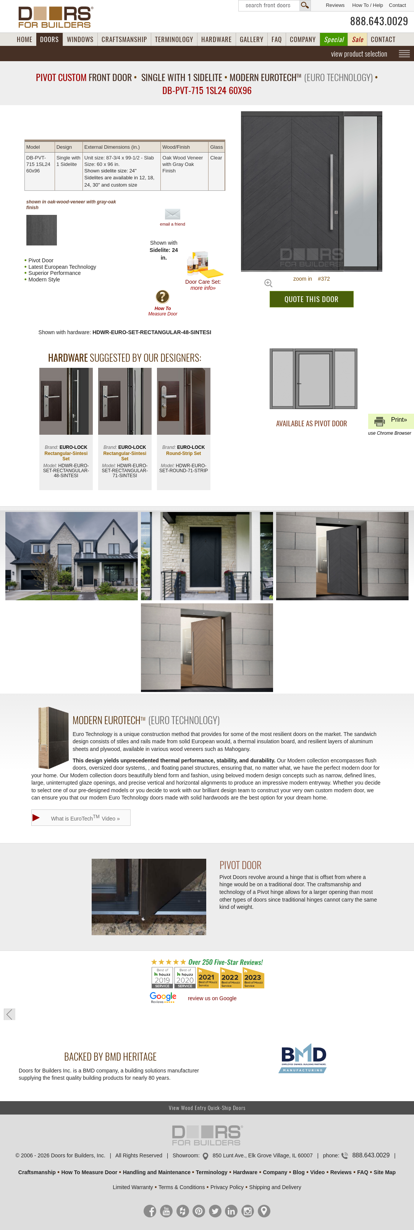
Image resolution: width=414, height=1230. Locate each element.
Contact (397, 5)
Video (317, 1172)
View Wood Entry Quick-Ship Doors (207, 1107)
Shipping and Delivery (275, 1187)
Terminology (212, 1172)
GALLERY (252, 39)
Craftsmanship (37, 1172)
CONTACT (383, 39)
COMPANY (303, 39)
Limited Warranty (133, 1187)
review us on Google (212, 998)
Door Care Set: (205, 271)
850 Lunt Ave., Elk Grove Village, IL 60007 (263, 1155)
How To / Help (367, 5)
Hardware (245, 1172)
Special (334, 39)
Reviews (335, 5)
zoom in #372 (311, 279)
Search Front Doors (274, 5)
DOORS (49, 39)
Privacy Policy (227, 1187)
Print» (390, 422)
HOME (24, 39)
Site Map (385, 1172)
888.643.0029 (379, 21)
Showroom (185, 1155)
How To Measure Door (89, 1172)
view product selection (359, 53)
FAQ (277, 39)
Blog (299, 1172)
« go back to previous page (9, 1014)
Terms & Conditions (181, 1187)
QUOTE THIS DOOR (312, 299)
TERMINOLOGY (174, 39)
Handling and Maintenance (157, 1172)
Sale (357, 39)
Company (275, 1172)
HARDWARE (216, 39)
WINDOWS (80, 39)
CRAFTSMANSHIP (124, 39)
